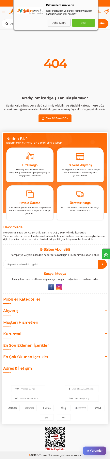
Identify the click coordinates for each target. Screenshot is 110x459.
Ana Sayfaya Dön (55, 118)
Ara (102, 23)
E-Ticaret (42, 455)
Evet (83, 22)
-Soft (32, 455)
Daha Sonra (59, 22)
